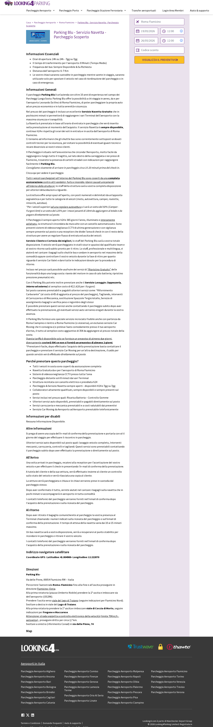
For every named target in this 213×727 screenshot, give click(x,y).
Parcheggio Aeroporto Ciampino (126, 702)
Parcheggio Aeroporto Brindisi (38, 692)
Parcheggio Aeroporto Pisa (123, 697)
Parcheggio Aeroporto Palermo (125, 687)
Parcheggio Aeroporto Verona (167, 692)
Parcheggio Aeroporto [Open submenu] (40, 10)
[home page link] (27, 3)
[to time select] (172, 40)
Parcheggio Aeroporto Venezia (168, 681)
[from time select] (172, 31)
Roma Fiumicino (66, 22)
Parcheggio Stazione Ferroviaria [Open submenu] (106, 10)
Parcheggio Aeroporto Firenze (81, 676)
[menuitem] (40, 10)
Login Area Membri (172, 10)
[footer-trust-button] (159, 647)
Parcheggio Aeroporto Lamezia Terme (81, 688)
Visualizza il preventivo (159, 60)
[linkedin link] (33, 716)
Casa (28, 22)
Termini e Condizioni (30, 723)
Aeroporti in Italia (33, 663)
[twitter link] (28, 716)
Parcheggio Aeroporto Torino (167, 676)
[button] (40, 10)
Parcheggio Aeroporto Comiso (81, 671)
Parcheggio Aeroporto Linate (80, 700)
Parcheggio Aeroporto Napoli (124, 676)
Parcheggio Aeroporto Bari (36, 681)
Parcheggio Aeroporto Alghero (38, 671)
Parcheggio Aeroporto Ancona (38, 676)
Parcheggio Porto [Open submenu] (71, 10)
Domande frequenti (52, 723)
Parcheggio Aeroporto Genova (81, 681)
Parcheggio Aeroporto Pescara (125, 692)
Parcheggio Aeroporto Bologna (38, 687)
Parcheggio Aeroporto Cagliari (38, 697)
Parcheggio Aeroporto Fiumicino (169, 671)
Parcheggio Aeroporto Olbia (123, 681)
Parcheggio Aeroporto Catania (38, 702)
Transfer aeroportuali (144, 10)
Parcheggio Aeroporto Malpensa (126, 671)
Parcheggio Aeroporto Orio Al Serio (84, 695)
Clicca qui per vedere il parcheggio (45, 172)
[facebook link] (23, 716)
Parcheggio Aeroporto (45, 22)
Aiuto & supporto (199, 10)
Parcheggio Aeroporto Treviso (168, 687)
